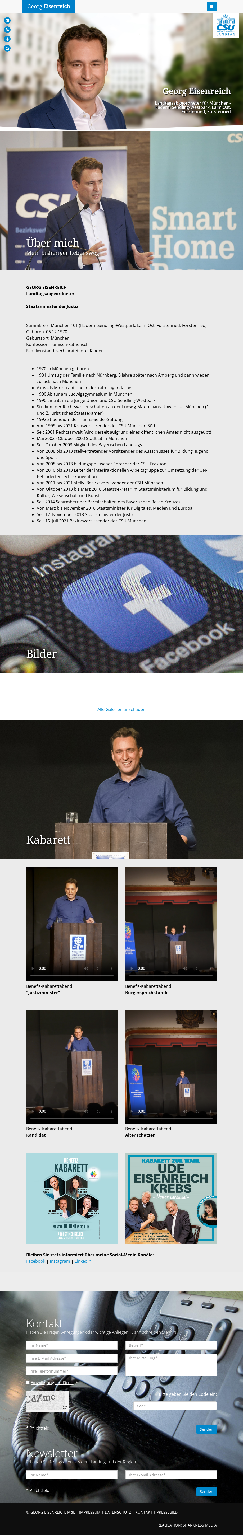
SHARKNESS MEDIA (200, 1525)
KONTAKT (143, 1512)
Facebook (35, 1261)
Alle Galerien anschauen (121, 709)
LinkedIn (83, 1261)
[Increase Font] (7, 39)
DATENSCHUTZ (118, 1512)
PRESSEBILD (167, 1512)
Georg (48, 6)
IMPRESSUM (90, 1512)
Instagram (60, 1261)
